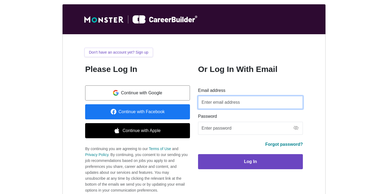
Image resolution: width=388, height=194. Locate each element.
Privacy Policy (96, 155)
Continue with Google (137, 93)
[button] (296, 128)
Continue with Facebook (137, 112)
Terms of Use (160, 149)
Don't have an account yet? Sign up (118, 52)
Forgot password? (284, 144)
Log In (250, 161)
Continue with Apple (138, 131)
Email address (211, 90)
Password (207, 116)
